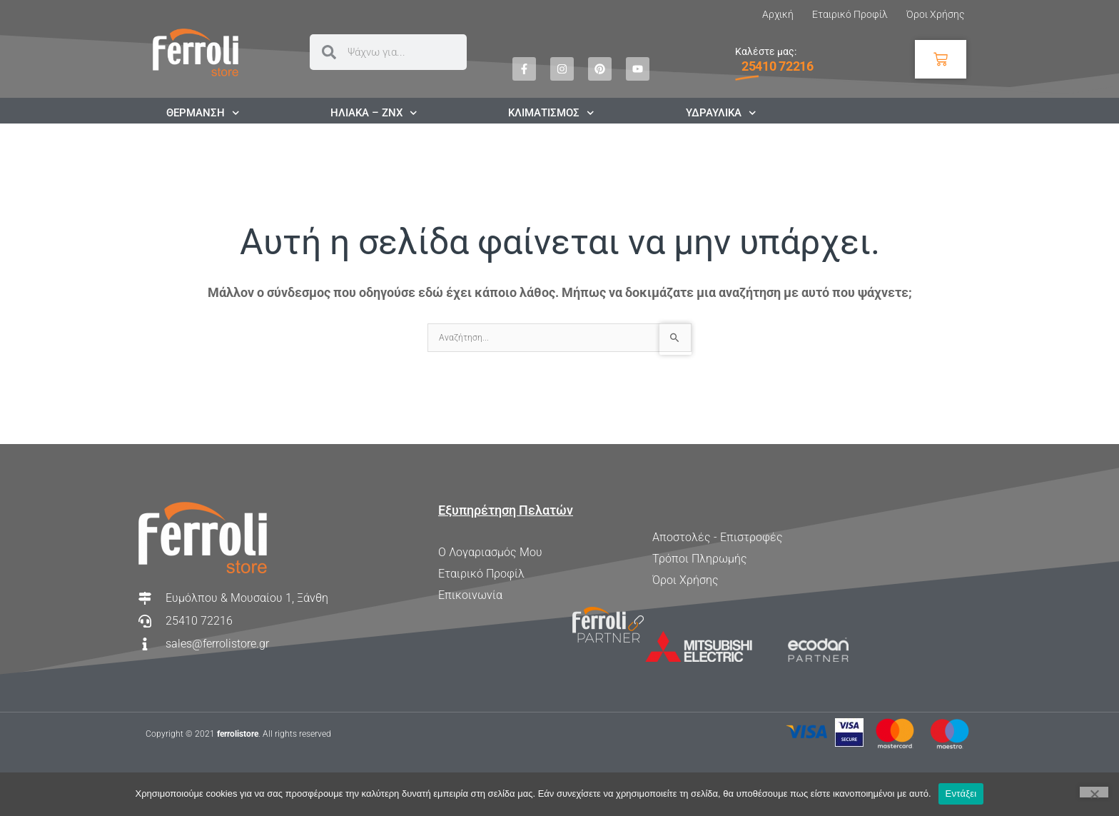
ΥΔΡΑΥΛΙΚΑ (721, 113)
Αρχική (778, 14)
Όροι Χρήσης (935, 14)
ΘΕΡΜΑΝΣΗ (203, 113)
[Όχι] (1094, 792)
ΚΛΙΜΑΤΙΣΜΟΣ (551, 113)
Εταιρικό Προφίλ (850, 14)
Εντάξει (961, 793)
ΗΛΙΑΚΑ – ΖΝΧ (373, 113)
